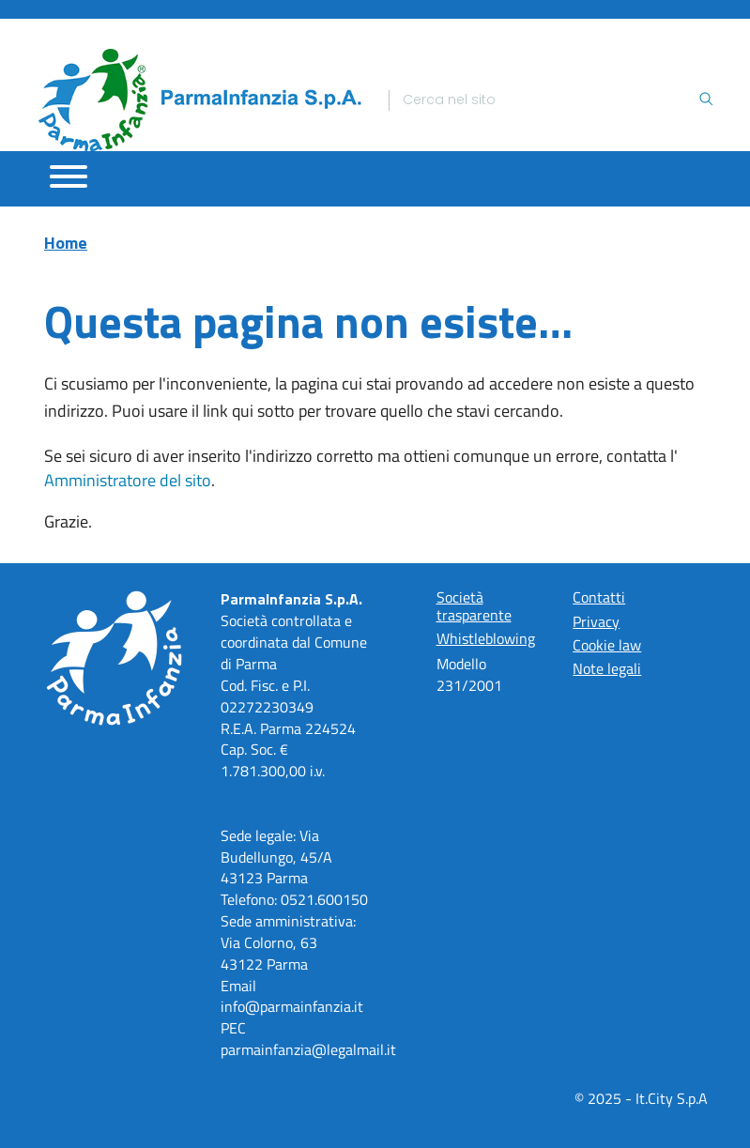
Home (65, 243)
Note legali (607, 668)
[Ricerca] (550, 100)
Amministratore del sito (127, 480)
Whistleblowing (485, 638)
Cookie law (607, 645)
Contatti (599, 597)
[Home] (199, 100)
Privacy (596, 621)
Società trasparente (474, 605)
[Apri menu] (68, 176)
